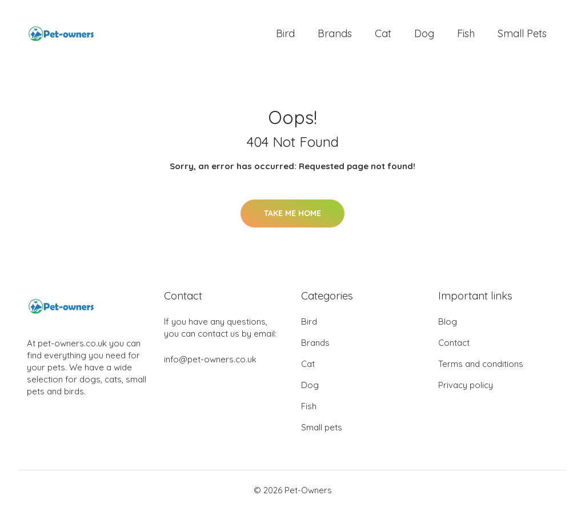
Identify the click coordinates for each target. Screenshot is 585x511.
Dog (424, 34)
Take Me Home (292, 214)
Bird (285, 34)
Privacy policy (465, 386)
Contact (454, 343)
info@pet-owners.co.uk (210, 360)
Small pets (522, 34)
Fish (466, 34)
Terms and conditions (480, 365)
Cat (383, 34)
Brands (335, 34)
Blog (447, 322)
